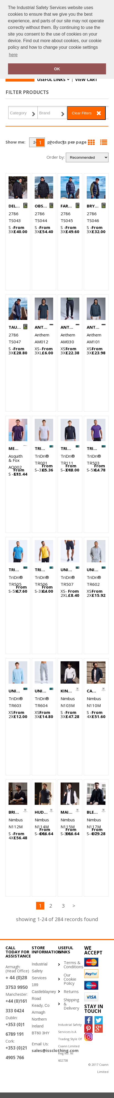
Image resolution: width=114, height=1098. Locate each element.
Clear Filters (82, 113)
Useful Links (51, 79)
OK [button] (57, 69)
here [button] (13, 54)
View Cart (86, 79)
